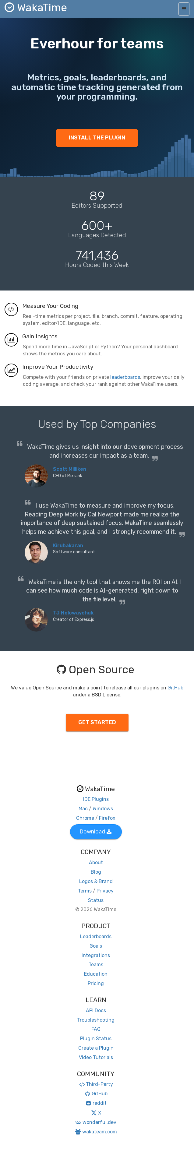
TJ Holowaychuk (73, 613)
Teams (96, 964)
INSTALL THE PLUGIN (97, 137)
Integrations (96, 955)
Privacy (105, 891)
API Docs (96, 1010)
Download (95, 831)
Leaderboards (95, 936)
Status (96, 900)
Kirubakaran (68, 545)
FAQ (96, 1029)
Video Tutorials (96, 1057)
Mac (83, 809)
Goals (96, 946)
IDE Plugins (96, 799)
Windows (103, 809)
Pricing (96, 983)
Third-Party (96, 1084)
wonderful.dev (95, 1122)
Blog (96, 872)
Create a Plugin (96, 1048)
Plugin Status (95, 1038)
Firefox (107, 818)
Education (96, 974)
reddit (96, 1103)
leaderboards (125, 377)
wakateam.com (96, 1132)
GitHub (175, 688)
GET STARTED (97, 722)
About (96, 862)
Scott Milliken (69, 469)
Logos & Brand (96, 881)
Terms (85, 891)
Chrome (85, 818)
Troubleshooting (96, 1020)
